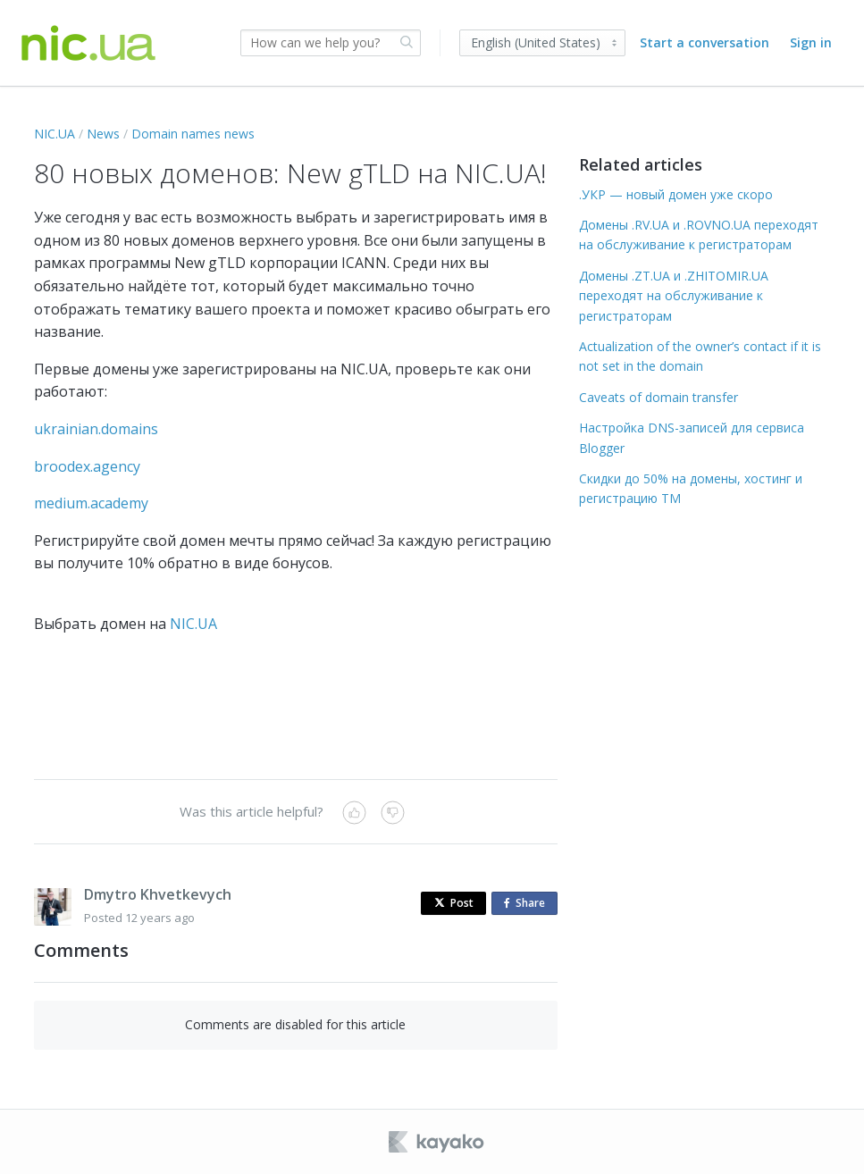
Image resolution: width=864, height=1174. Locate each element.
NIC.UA (54, 133)
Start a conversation (704, 42)
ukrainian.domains (96, 429)
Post (454, 902)
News (103, 133)
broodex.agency (87, 466)
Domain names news (193, 133)
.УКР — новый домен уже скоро (676, 194)
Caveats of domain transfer (658, 397)
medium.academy (91, 503)
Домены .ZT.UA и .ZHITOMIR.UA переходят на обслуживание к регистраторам (673, 295)
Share (528, 904)
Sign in (811, 42)
